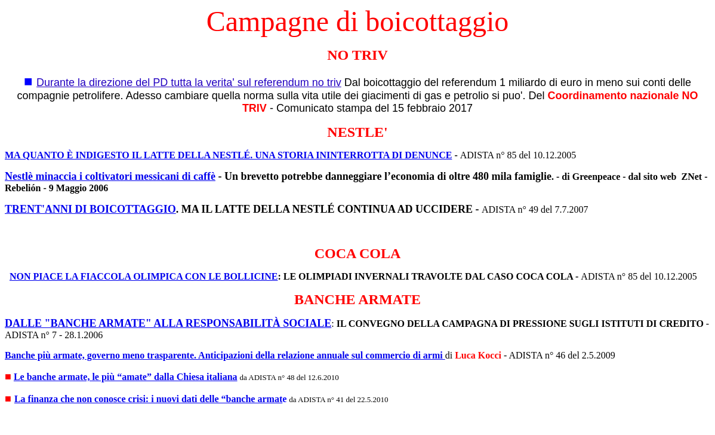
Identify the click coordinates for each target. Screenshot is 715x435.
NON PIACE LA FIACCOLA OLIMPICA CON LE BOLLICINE (144, 276)
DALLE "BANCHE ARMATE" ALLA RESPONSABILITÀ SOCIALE (168, 323)
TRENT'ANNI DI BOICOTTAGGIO (90, 209)
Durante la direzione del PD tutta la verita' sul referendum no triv (188, 82)
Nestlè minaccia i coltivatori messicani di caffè (110, 176)
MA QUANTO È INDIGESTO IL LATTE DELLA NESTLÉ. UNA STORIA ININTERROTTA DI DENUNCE (228, 155)
